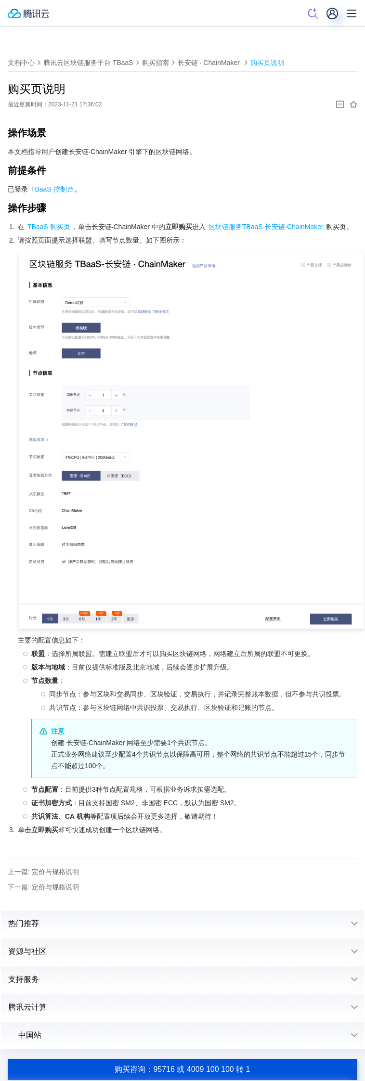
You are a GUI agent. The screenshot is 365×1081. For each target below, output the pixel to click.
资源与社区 (27, 951)
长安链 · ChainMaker (210, 62)
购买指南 (155, 62)
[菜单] (351, 13)
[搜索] (313, 13)
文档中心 (21, 62)
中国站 (24, 1035)
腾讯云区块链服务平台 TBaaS (88, 62)
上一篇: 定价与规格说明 (43, 871)
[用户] (332, 13)
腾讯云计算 (27, 1007)
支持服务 (23, 979)
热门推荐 (23, 923)
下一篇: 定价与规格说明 (43, 887)
